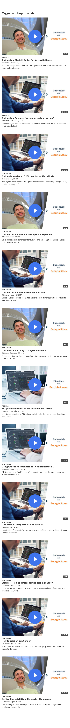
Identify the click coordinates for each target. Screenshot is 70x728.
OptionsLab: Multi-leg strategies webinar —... (25, 350)
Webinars (5, 57)
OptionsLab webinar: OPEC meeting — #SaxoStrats (28, 176)
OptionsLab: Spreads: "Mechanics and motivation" (28, 118)
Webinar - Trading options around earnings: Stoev (27, 582)
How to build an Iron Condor (16, 640)
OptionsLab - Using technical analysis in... (23, 524)
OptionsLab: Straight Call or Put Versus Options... (27, 59)
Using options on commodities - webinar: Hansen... (28, 466)
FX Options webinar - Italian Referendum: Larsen (27, 408)
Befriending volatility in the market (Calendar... (26, 698)
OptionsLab (6, 174)
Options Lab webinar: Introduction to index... (25, 292)
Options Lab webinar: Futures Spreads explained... (28, 234)
